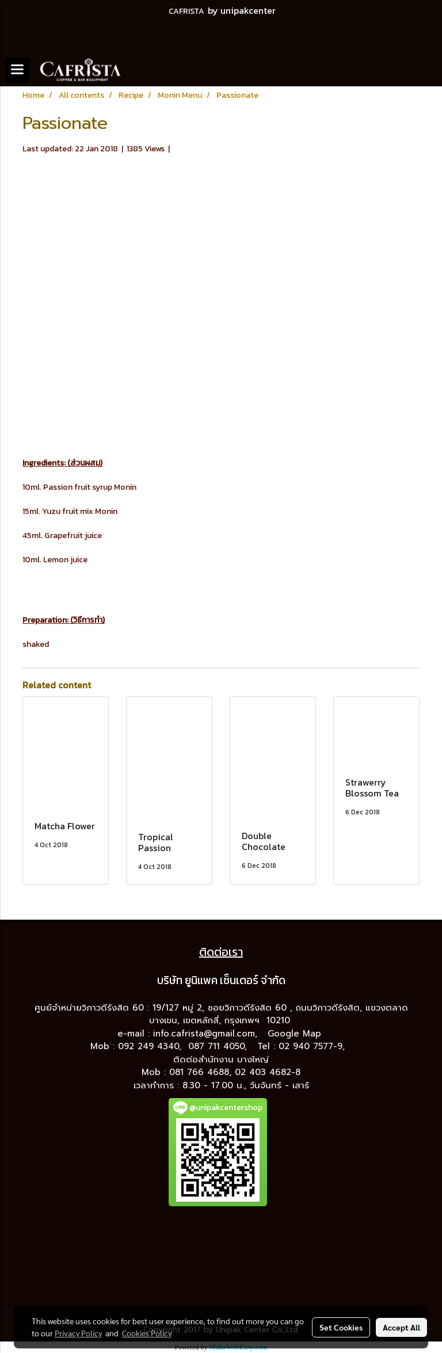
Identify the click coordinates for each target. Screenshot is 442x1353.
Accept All (401, 1327)
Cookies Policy (147, 1333)
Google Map (296, 1033)
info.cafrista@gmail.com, (207, 1033)
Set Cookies (341, 1327)
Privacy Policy (78, 1333)
